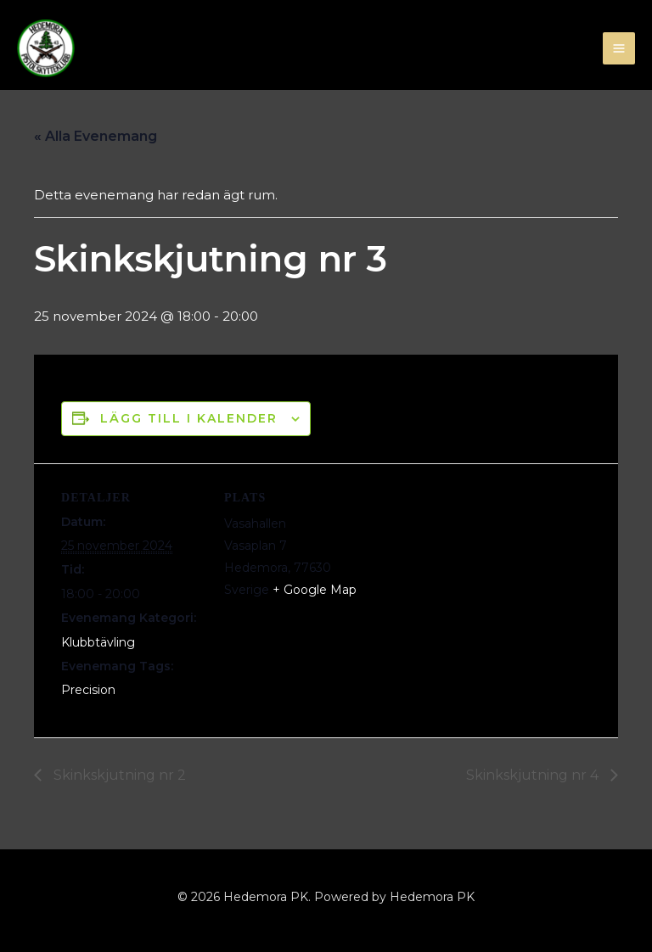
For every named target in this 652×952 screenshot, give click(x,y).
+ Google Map (315, 589)
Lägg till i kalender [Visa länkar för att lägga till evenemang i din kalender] (189, 418)
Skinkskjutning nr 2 (118, 775)
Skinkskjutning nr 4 (534, 775)
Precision (88, 689)
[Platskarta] (476, 580)
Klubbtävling (98, 642)
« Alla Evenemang (95, 136)
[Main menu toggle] (619, 48)
